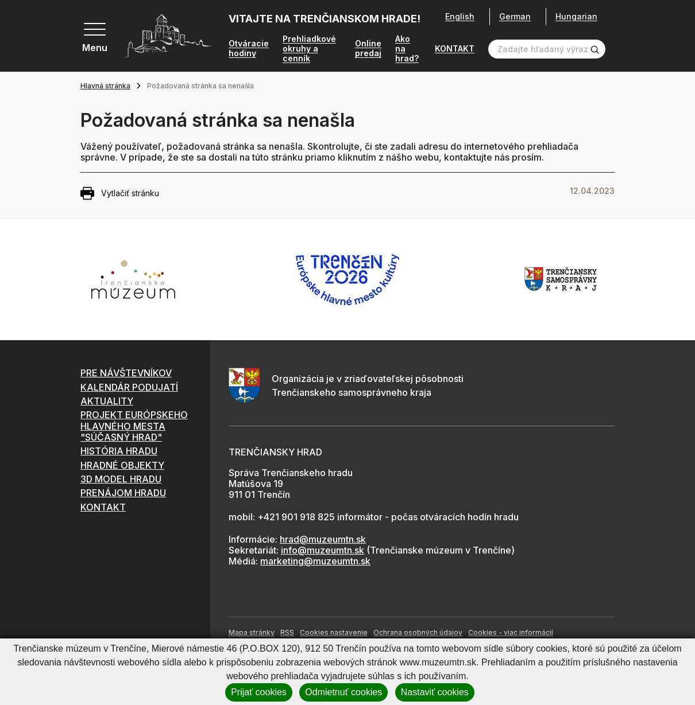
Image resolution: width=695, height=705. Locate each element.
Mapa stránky (252, 633)
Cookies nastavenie (334, 633)
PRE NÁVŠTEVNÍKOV (126, 374)
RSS (287, 633)
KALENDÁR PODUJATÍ (129, 388)
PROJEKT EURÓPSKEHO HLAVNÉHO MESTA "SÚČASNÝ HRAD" (134, 427)
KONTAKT (454, 49)
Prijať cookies (259, 692)
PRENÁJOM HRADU (123, 494)
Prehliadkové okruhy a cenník (309, 50)
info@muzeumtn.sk (322, 551)
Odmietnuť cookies (343, 692)
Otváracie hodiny (249, 49)
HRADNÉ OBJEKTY (122, 466)
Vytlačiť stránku (119, 194)
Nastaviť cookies (435, 692)
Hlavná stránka (105, 87)
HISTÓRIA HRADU (118, 452)
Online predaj (368, 49)
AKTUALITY (106, 402)
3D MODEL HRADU (120, 480)
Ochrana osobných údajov (417, 633)
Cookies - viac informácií (510, 633)
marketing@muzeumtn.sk (315, 562)
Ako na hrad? (407, 50)
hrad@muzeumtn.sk (323, 540)
